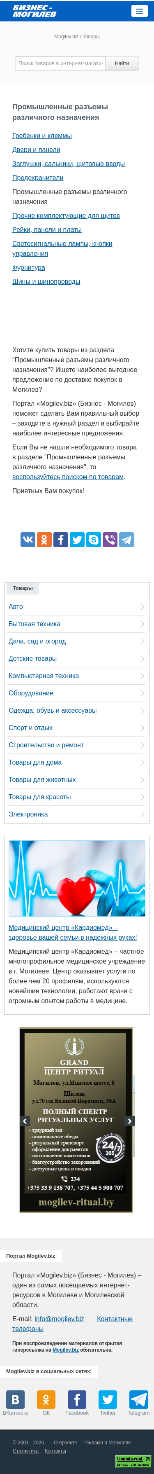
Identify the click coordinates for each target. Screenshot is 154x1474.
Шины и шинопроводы (46, 281)
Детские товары (33, 658)
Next (128, 1122)
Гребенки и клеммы (42, 135)
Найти (122, 63)
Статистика (26, 1451)
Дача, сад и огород (37, 641)
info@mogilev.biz (59, 1318)
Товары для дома (35, 762)
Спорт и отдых (31, 727)
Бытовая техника (34, 623)
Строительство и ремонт (46, 745)
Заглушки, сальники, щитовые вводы (68, 163)
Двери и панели (36, 149)
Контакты (55, 1451)
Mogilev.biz (66, 37)
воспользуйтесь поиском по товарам (68, 476)
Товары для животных (42, 779)
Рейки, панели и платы (47, 229)
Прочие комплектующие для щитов (66, 215)
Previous (26, 1122)
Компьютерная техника (44, 675)
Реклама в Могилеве (107, 1443)
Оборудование (31, 693)
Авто (16, 606)
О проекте (65, 1443)
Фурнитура (28, 267)
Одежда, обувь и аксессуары (53, 710)
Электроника (28, 814)
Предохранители (37, 177)
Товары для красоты (40, 796)
